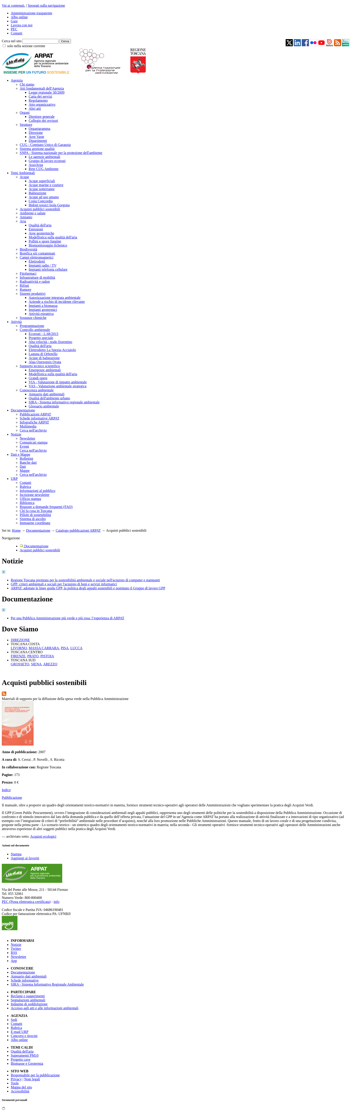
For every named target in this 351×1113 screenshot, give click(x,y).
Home (16, 530)
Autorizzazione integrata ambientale (55, 297)
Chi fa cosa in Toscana (36, 511)
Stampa (16, 854)
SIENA (36, 664)
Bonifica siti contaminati (37, 253)
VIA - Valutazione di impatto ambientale (58, 382)
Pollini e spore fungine (45, 241)
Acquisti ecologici (43, 836)
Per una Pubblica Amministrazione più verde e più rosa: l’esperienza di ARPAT (67, 618)
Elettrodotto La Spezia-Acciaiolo (52, 350)
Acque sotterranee (42, 189)
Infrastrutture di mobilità (37, 277)
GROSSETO (20, 664)
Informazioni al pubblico (37, 491)
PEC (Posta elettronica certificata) (26, 902)
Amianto (26, 217)
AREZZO (50, 664)
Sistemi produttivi (32, 293)
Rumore (25, 289)
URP (14, 479)
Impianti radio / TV (43, 265)
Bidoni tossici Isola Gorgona (49, 205)
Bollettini (26, 458)
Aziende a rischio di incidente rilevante (57, 302)
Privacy (16, 1079)
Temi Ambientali (23, 173)
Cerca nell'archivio (33, 430)
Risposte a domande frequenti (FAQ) (46, 507)
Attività (16, 322)
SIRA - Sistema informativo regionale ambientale (64, 402)
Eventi (24, 446)
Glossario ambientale (44, 406)
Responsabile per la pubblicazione (35, 1075)
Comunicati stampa (33, 442)
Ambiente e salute (33, 213)
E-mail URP (19, 1032)
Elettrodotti (37, 261)
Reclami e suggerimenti (28, 996)
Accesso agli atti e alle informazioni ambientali (44, 1008)
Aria (23, 221)
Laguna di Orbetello (43, 354)
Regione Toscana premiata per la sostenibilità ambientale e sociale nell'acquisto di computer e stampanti (85, 580)
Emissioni (36, 229)
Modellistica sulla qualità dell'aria (53, 237)
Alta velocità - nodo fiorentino (50, 342)
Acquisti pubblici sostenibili (40, 209)
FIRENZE (18, 656)
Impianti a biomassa (43, 306)
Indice (6, 790)
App (14, 961)
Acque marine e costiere (46, 185)
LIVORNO (19, 648)
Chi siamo (27, 84)
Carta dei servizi (40, 96)
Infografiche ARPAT (34, 422)
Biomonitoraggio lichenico (48, 245)
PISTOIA (47, 656)
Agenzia (17, 80)
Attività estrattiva (41, 314)
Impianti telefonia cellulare (48, 269)
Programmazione (32, 326)
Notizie (16, 434)
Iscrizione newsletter (34, 495)
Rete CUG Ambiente (43, 169)
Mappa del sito (21, 1087)
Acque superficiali (42, 181)
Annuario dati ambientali (46, 394)
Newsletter (27, 438)
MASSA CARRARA (44, 648)
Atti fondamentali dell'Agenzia (42, 88)
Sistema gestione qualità (37, 149)
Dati (23, 466)
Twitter (16, 949)
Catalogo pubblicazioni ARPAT (78, 530)
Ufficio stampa (30, 499)
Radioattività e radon (35, 281)
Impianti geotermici (43, 310)
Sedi (14, 1020)
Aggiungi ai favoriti (25, 858)
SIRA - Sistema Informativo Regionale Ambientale (47, 984)
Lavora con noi (21, 25)
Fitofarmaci (28, 273)
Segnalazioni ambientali (28, 1000)
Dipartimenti (38, 141)
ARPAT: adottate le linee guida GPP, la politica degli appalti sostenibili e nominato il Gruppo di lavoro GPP (88, 588)
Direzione (36, 133)
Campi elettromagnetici (37, 257)
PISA (65, 648)
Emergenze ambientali (45, 370)
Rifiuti (24, 285)
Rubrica (25, 487)
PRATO (33, 656)
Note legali (32, 1079)
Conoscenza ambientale (37, 390)
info (56, 902)
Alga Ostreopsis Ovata (45, 362)
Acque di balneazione (44, 358)
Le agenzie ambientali (44, 157)
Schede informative (25, 980)
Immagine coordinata (35, 523)
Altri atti (35, 108)
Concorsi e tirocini (24, 1036)
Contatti (16, 33)
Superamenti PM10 (25, 1055)
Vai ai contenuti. (13, 5)
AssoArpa (36, 165)
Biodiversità (28, 249)
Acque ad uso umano (44, 197)
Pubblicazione (12, 797)
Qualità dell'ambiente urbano (49, 398)
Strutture (26, 124)
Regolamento (38, 100)
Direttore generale (42, 116)
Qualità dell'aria (40, 225)
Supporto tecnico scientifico (40, 366)
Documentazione (23, 410)
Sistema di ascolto (33, 519)
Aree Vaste (36, 137)
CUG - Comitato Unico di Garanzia (45, 145)
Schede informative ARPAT (39, 418)
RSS (14, 953)
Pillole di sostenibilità (35, 515)
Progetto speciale (41, 338)
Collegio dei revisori (43, 120)
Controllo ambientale (35, 330)
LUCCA (76, 648)
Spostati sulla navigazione (46, 5)
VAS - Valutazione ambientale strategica (57, 386)
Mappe (25, 470)
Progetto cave (20, 1059)
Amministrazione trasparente (31, 13)
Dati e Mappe (20, 454)
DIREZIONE (20, 640)
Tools (15, 1083)
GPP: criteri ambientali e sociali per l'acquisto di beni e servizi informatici (64, 584)
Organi (25, 112)
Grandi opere (38, 378)
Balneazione (37, 193)
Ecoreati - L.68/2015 (43, 334)
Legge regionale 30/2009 (46, 92)
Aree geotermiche (41, 233)
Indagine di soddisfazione (29, 1004)
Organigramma (39, 129)
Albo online (19, 17)
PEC (14, 29)
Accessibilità (20, 1091)
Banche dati (28, 462)
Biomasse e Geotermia (27, 1063)
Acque (24, 177)
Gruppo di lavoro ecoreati (47, 161)
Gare (14, 21)
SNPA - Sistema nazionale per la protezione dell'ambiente (61, 153)
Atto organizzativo (42, 104)
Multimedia (28, 426)
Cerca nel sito (11, 41)
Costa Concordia (41, 201)
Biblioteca (27, 503)
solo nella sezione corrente (26, 46)
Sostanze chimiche (33, 318)
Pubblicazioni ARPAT (35, 414)
